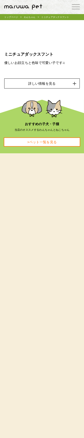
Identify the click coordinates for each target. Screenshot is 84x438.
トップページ (11, 17)
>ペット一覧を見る (42, 142)
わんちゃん (30, 17)
